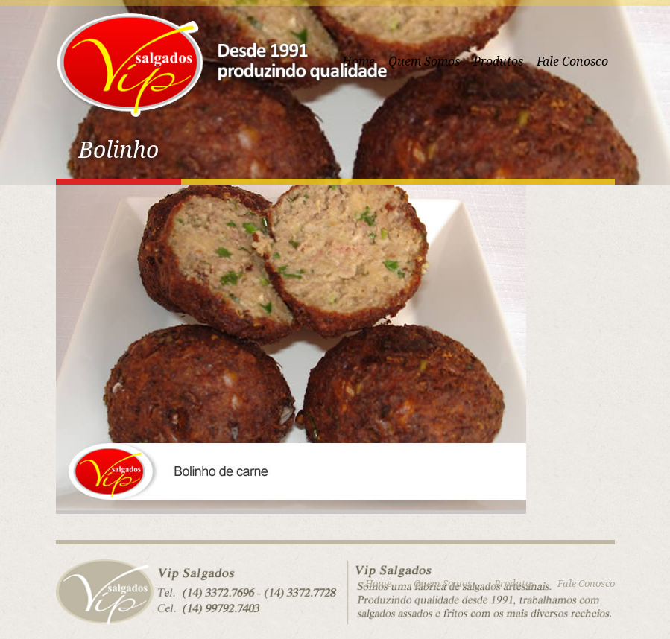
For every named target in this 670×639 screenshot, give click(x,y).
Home (378, 583)
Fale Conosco (572, 61)
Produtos (498, 61)
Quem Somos (424, 61)
